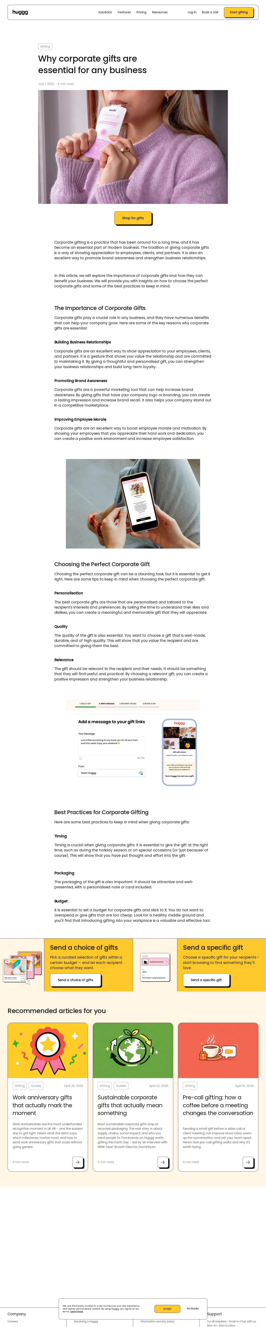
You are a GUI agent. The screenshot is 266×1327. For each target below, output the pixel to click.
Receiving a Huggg (86, 1321)
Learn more (76, 1311)
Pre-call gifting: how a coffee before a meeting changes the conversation (218, 1105)
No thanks (193, 1308)
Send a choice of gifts (75, 980)
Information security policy (158, 1321)
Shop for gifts (133, 218)
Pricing (141, 12)
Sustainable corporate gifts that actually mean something (130, 1105)
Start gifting (239, 12)
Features (124, 12)
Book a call (210, 12)
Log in (192, 12)
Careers (13, 1321)
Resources (160, 12)
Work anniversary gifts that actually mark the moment (42, 1105)
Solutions (105, 12)
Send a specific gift (206, 980)
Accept (167, 1308)
